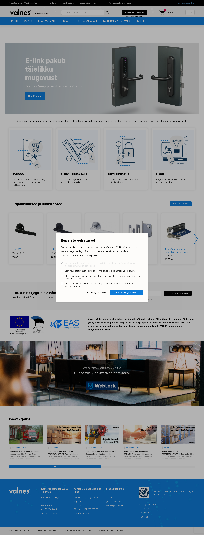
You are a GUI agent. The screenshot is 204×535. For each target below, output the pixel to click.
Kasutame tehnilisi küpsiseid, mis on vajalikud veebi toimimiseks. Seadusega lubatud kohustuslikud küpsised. (102, 264)
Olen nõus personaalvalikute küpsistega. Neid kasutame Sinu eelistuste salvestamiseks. (99, 285)
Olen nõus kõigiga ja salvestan (126, 292)
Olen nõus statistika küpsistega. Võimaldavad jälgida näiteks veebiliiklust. (100, 271)
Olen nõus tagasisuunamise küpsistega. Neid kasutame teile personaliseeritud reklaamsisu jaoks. (102, 277)
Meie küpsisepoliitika (88, 255)
